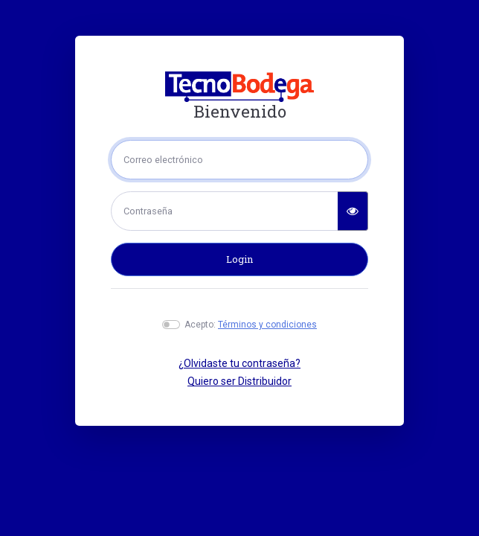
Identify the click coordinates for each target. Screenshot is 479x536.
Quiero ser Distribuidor (239, 381)
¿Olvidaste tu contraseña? (239, 363)
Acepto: (250, 324)
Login (239, 259)
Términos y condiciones (267, 324)
